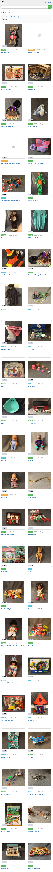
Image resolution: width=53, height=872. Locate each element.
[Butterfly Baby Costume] (39, 146)
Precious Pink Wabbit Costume (10, 163)
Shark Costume (32, 126)
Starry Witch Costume (8, 126)
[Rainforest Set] (39, 295)
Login (45, 2)
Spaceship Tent (32, 720)
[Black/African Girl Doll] (39, 592)
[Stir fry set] (39, 666)
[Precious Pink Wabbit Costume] (13, 146)
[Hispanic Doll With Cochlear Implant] (13, 629)
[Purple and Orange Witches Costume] (39, 258)
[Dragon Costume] (39, 183)
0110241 (4, 676)
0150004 (4, 120)
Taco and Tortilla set (7, 720)
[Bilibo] (13, 406)
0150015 (31, 157)
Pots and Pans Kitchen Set (36, 794)
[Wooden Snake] (39, 480)
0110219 (31, 342)
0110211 (4, 342)
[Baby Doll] (39, 443)
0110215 (31, 379)
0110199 (4, 83)
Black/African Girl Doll (35, 609)
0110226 (31, 454)
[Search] (50, 7)
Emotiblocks (32, 646)
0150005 (31, 120)
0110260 (31, 825)
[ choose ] (9, 17)
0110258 (31, 787)
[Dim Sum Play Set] (13, 592)
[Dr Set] (13, 369)
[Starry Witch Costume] (13, 109)
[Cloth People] (13, 35)
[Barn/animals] (39, 406)
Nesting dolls (32, 386)
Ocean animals (6, 794)
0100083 (4, 416)
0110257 (4, 825)
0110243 (4, 713)
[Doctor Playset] (13, 740)
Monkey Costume (6, 238)
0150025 (31, 268)
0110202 (31, 83)
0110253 (31, 750)
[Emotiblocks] (39, 629)
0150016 (4, 157)
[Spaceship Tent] (39, 703)
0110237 (31, 602)
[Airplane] (39, 740)
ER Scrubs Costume (34, 238)
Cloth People (5, 52)
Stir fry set (31, 683)
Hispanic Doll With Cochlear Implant (12, 646)
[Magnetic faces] (13, 72)
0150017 (31, 194)
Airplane (30, 757)
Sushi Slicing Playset (7, 534)
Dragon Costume (33, 200)
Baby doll (4, 460)
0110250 (31, 713)
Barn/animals (32, 423)
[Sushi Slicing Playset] (13, 517)
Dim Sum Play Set (6, 609)
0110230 (31, 528)
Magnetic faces (6, 89)
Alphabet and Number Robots (10, 200)
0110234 (31, 565)
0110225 (4, 454)
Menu (49, 2)
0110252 (4, 750)
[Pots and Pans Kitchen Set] (39, 777)
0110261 (4, 862)
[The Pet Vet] (39, 332)
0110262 (31, 862)
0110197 (4, 46)
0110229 (4, 528)
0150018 (4, 231)
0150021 (4, 268)
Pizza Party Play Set (34, 868)
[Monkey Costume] (13, 221)
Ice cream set (32, 534)
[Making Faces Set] (39, 35)
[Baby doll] (13, 443)
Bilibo (3, 423)
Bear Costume (5, 312)
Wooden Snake (32, 497)
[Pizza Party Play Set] (39, 851)
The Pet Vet (31, 349)
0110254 (4, 787)
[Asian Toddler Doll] (13, 666)
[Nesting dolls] (39, 369)
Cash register (5, 868)
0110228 (31, 491)
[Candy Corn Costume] (13, 258)
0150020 (31, 231)
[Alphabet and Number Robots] (13, 183)
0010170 (31, 639)
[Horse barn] (39, 72)
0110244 (31, 676)
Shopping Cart (5, 349)
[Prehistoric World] (39, 814)
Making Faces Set (33, 52)
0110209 (31, 305)
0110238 (4, 639)
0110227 (4, 491)
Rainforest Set (32, 312)
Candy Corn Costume (8, 275)
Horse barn (31, 89)
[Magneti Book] (13, 814)
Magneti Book (5, 831)
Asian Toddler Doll (7, 683)
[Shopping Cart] (13, 332)
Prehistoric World (33, 831)
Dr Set (3, 386)
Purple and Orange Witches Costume (39, 275)
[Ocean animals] (13, 777)
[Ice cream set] (39, 517)
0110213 (4, 379)
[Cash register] (13, 851)
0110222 (31, 416)
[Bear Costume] (13, 295)
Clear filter (5, 19)
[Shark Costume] (39, 109)
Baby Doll (31, 460)
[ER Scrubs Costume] (39, 221)
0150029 (4, 305)
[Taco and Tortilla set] (13, 703)
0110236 (4, 602)
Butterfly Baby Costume (35, 163)
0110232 (4, 565)
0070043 (4, 194)
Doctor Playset (5, 757)
